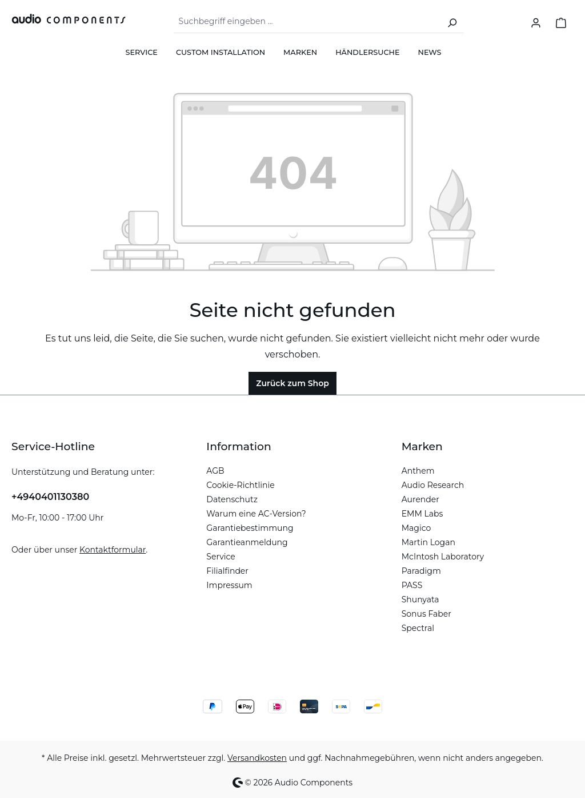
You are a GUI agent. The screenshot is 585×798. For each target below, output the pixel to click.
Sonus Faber (426, 614)
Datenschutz (231, 499)
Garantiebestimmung (249, 528)
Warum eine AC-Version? (256, 514)
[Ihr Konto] (535, 21)
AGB (215, 471)
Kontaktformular (112, 550)
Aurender (420, 499)
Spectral (418, 628)
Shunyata (420, 599)
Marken (422, 446)
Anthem (418, 471)
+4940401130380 (50, 496)
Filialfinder (227, 571)
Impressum (229, 585)
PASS (412, 585)
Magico (416, 528)
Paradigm (421, 571)
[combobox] (307, 21)
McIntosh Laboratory (443, 556)
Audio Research (433, 485)
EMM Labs (422, 514)
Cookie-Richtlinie (240, 485)
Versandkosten (257, 758)
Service (220, 556)
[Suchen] (452, 21)
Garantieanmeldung (246, 542)
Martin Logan (428, 542)
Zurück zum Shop (292, 383)
